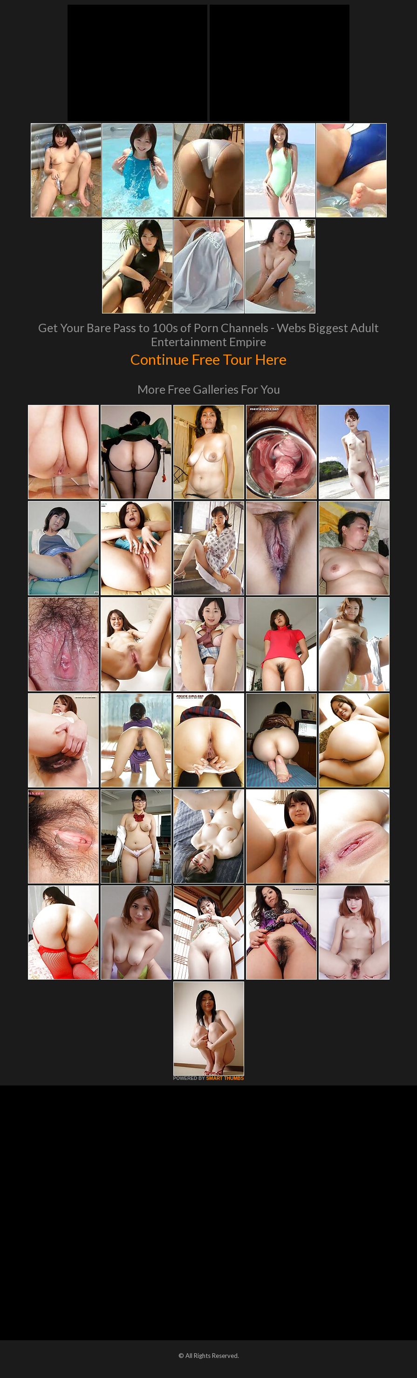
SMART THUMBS (225, 1078)
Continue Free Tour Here (209, 358)
